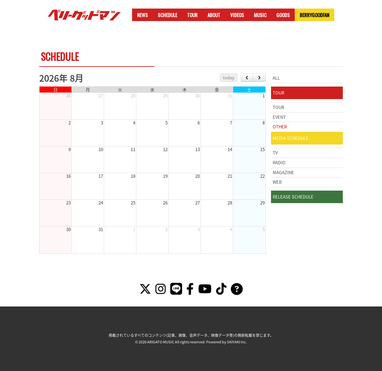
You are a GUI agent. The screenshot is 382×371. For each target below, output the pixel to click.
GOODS (283, 14)
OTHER (280, 126)
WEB (277, 182)
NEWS (142, 14)
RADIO (279, 162)
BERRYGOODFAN (314, 14)
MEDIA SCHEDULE (291, 138)
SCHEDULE (167, 14)
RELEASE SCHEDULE (293, 197)
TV (275, 152)
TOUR (192, 14)
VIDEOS (237, 14)
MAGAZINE (283, 172)
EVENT (279, 117)
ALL (276, 78)
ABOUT (213, 14)
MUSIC (260, 14)
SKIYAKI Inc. (237, 342)
